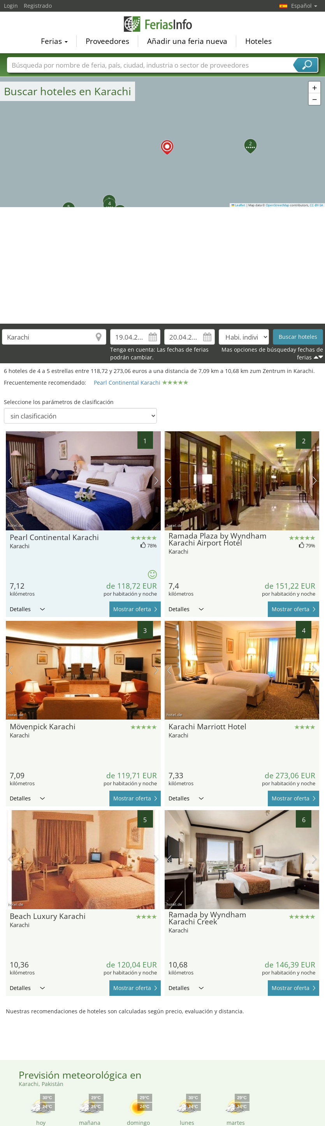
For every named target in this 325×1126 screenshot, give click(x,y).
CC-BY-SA (316, 205)
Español (304, 5)
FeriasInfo (163, 24)
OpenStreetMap (277, 205)
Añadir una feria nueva (187, 41)
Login (11, 5)
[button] (162, 141)
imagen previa (10, 480)
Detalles (27, 609)
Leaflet (239, 205)
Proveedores (107, 41)
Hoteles (258, 41)
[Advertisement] (162, 265)
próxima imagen (156, 480)
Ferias (54, 41)
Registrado (38, 5)
